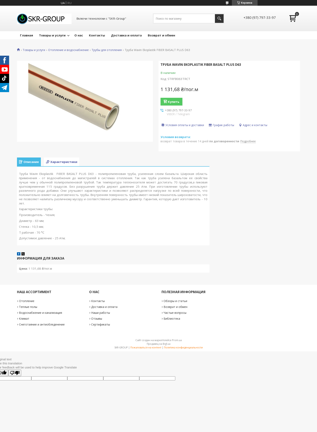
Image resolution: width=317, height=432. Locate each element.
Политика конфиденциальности (183, 347)
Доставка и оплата (126, 35)
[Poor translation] (14, 373)
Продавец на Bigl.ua (158, 344)
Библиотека (172, 318)
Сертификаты (100, 324)
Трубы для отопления (107, 50)
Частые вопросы (175, 313)
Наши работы (100, 313)
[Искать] (219, 18)
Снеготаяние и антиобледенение (42, 324)
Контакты (97, 35)
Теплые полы (28, 307)
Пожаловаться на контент (145, 347)
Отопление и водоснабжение (68, 50)
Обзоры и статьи (175, 301)
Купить (173, 102)
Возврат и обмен (161, 35)
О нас (78, 35)
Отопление (26, 301)
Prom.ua (177, 340)
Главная (26, 35)
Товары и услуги (52, 35)
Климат (24, 318)
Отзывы (96, 318)
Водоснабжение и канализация (40, 313)
